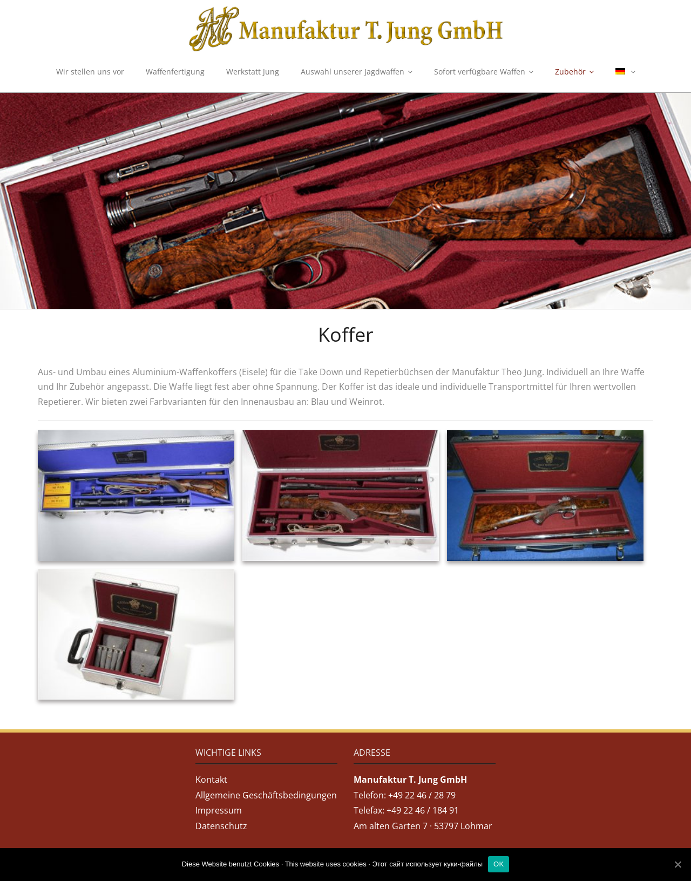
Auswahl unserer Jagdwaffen (352, 71)
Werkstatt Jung (252, 71)
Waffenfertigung (175, 71)
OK (498, 864)
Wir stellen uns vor (90, 71)
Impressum (218, 810)
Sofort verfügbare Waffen (479, 71)
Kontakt (211, 779)
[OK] (677, 864)
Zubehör (570, 71)
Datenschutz (221, 826)
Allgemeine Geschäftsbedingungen (266, 795)
